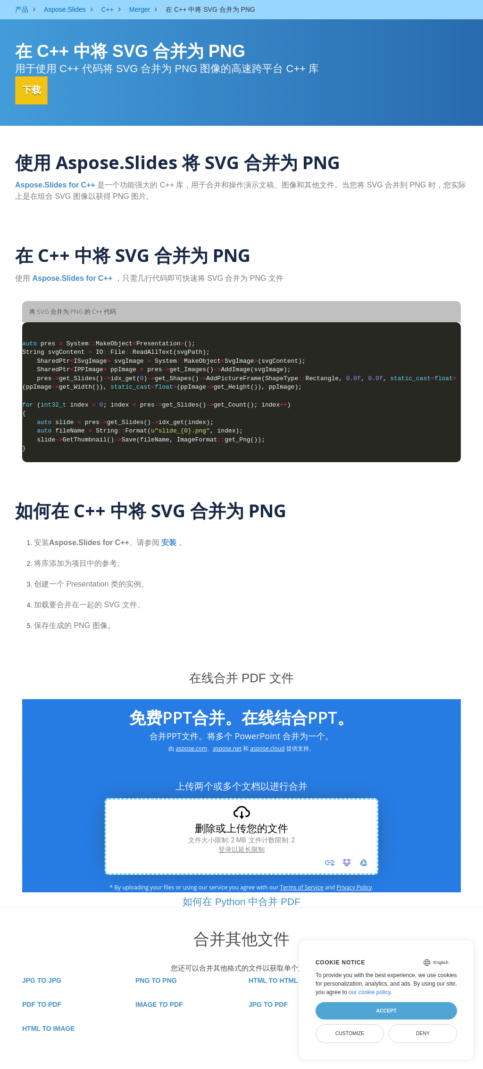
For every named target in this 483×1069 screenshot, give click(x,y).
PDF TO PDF (41, 1004)
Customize (350, 1033)
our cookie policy (370, 992)
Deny (423, 1033)
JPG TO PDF (268, 1004)
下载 (36, 90)
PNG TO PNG (156, 980)
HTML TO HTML (273, 980)
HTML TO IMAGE (48, 1028)
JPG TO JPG (41, 980)
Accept (386, 1010)
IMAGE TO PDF (159, 1004)
